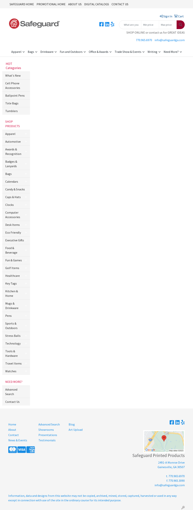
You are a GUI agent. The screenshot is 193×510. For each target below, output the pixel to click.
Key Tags (11, 283)
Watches (10, 371)
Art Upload (76, 430)
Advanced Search (11, 392)
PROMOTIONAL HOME (51, 4)
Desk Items (12, 225)
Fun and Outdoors (71, 52)
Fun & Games (13, 260)
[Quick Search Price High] (168, 24)
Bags (31, 52)
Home (12, 424)
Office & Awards (98, 52)
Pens (8, 316)
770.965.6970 (144, 40)
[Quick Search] (130, 24)
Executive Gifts (14, 240)
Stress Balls (13, 336)
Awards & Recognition (13, 151)
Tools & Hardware (11, 353)
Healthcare (12, 276)
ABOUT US (75, 4)
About (12, 430)
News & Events (17, 440)
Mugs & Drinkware (11, 306)
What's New (13, 75)
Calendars (11, 181)
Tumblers (11, 111)
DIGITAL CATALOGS (96, 4)
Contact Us (12, 402)
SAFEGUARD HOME (22, 4)
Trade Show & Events (128, 52)
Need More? (171, 52)
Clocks (9, 205)
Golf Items (12, 268)
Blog (72, 424)
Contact (13, 435)
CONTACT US (120, 4)
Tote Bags (11, 103)
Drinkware (47, 52)
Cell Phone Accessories (12, 85)
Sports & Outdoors (11, 326)
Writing (152, 52)
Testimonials (47, 440)
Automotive (13, 141)
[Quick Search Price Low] (150, 24)
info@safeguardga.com (170, 40)
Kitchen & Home (11, 293)
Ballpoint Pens (15, 95)
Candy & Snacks (15, 189)
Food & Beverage (11, 250)
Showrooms (46, 430)
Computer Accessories (12, 215)
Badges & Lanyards (11, 164)
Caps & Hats (13, 197)
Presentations (47, 435)
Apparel (16, 52)
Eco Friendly (13, 232)
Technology (13, 343)
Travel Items (13, 363)
